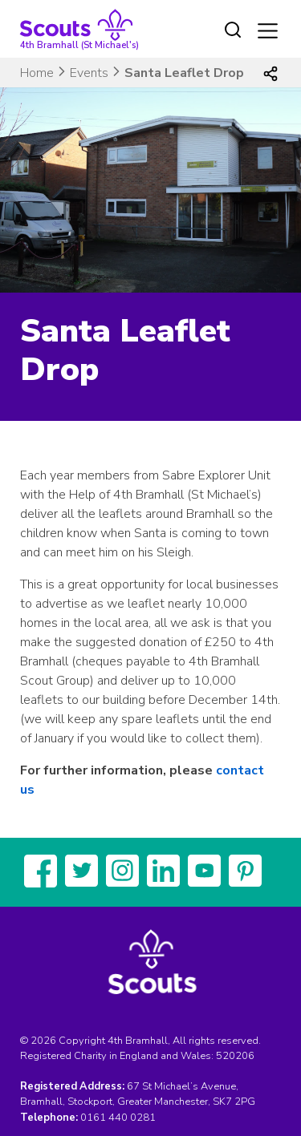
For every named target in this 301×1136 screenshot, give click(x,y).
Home (37, 73)
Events (89, 73)
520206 (235, 1056)
